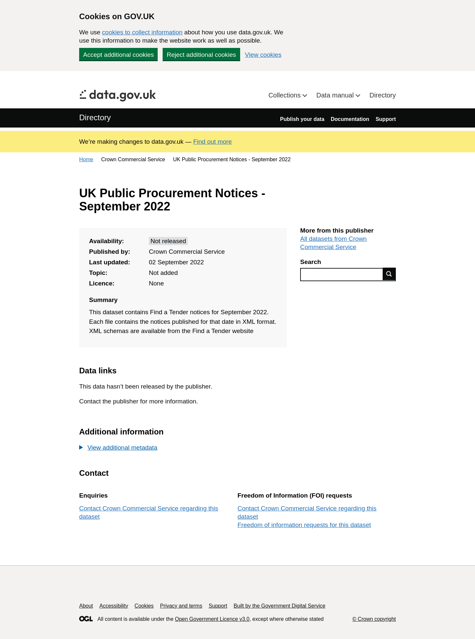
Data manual (336, 95)
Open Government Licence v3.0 (212, 619)
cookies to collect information (142, 32)
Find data (389, 274)
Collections (285, 95)
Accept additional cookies (118, 54)
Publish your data (302, 119)
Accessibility (113, 606)
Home (86, 159)
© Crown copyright (374, 619)
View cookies (263, 55)
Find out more (212, 141)
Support (386, 119)
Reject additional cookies (201, 54)
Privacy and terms (181, 606)
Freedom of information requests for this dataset (304, 524)
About (86, 606)
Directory (382, 95)
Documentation (350, 119)
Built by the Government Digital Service (279, 606)
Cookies (144, 606)
